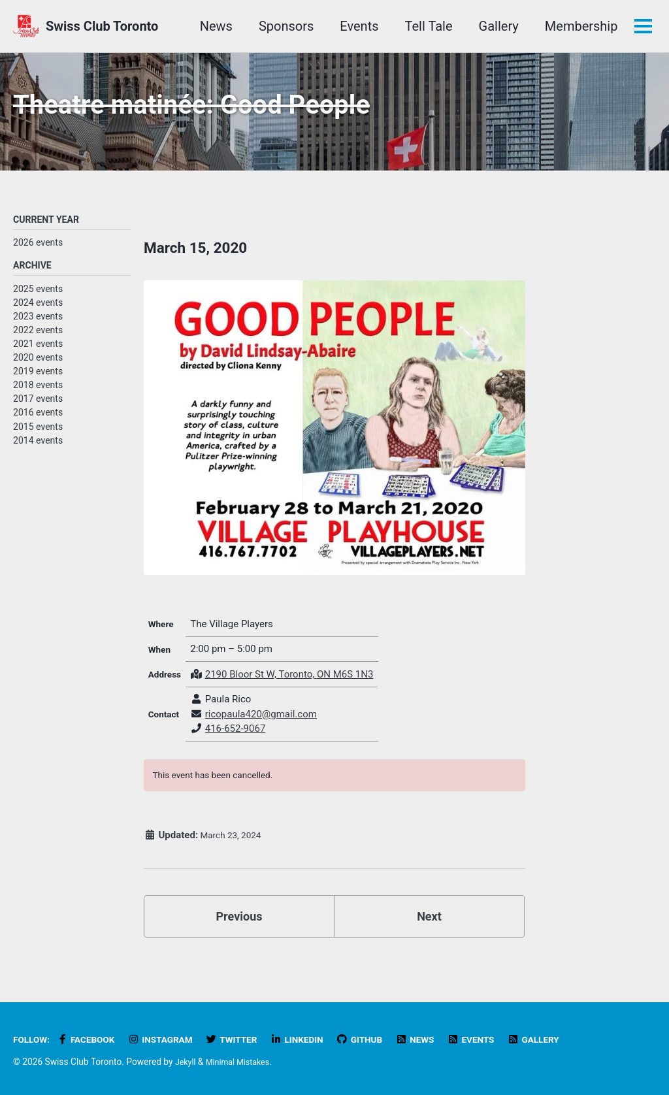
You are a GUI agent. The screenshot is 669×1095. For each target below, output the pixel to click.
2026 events (38, 252)
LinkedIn (318, 1040)
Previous (239, 940)
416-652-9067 (240, 743)
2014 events (38, 452)
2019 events (38, 383)
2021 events (38, 355)
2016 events (38, 424)
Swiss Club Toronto (102, 26)
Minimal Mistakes (243, 1062)
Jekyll (186, 1062)
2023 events (38, 328)
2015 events (38, 438)
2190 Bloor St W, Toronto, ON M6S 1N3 (294, 688)
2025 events (38, 300)
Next (429, 940)
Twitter (249, 1040)
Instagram (172, 1040)
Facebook (91, 1040)
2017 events (38, 410)
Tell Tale (426, 26)
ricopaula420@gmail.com (265, 728)
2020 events (38, 369)
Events (357, 26)
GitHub (385, 1040)
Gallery (496, 26)
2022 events (38, 341)
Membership (578, 26)
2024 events (38, 314)
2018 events (38, 396)
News (213, 26)
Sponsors (283, 26)
